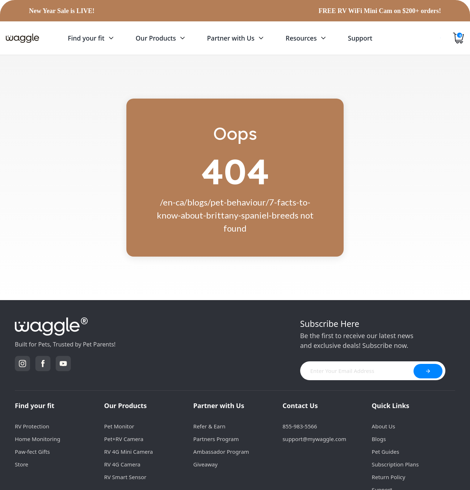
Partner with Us (218, 405)
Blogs (379, 439)
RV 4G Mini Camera (128, 451)
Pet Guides (385, 451)
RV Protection (32, 426)
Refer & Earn (209, 426)
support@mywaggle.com (314, 439)
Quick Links (391, 405)
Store (21, 464)
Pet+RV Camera (123, 439)
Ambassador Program (221, 451)
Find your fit (34, 405)
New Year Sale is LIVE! (62, 11)
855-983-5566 (299, 426)
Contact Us (300, 405)
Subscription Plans (395, 464)
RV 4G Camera (122, 464)
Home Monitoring (37, 439)
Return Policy (389, 477)
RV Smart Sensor (125, 477)
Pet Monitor (119, 426)
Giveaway (205, 464)
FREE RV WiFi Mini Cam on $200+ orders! (380, 11)
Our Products (125, 405)
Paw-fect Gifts (32, 451)
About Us (383, 426)
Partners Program (216, 439)
